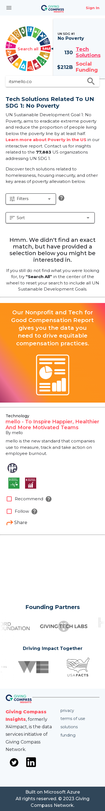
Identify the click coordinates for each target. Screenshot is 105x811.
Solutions (69, 726)
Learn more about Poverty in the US (46, 139)
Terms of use (72, 718)
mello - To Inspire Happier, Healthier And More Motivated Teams (52, 425)
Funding (67, 735)
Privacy (67, 710)
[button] (31, 198)
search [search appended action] (91, 81)
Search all (28, 49)
